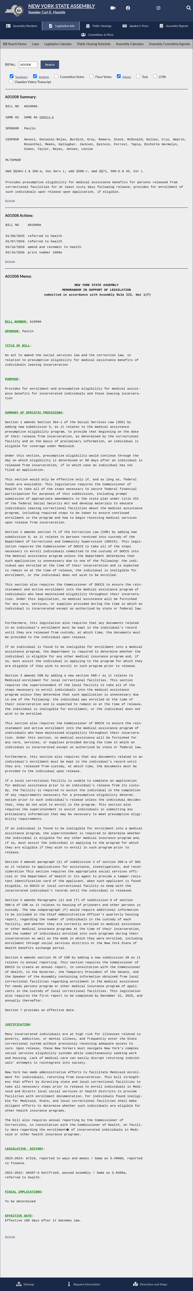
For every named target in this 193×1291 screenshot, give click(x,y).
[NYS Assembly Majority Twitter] (35, 32)
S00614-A (47, 146)
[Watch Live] (4, 32)
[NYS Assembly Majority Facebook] (20, 32)
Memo (127, 105)
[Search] (82, 32)
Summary (21, 105)
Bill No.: (10, 90)
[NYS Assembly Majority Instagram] (51, 32)
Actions (44, 105)
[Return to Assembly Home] (58, 11)
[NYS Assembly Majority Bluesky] (66, 32)
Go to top (10, 228)
